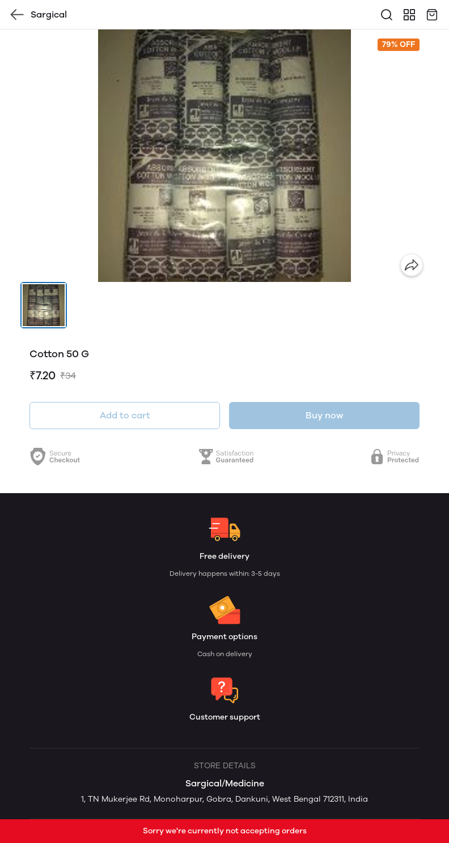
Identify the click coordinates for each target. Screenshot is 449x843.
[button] (43, 305)
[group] (224, 155)
